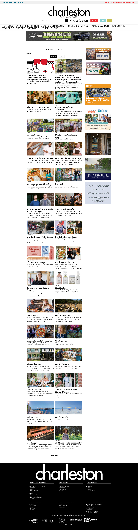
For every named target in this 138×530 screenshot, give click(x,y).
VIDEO (60, 504)
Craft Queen (61, 340)
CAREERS (32, 498)
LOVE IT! (32, 509)
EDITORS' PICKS (91, 490)
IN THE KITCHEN (62, 489)
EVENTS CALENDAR (91, 485)
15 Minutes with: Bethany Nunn (38, 288)
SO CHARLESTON (57, 26)
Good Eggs (32, 442)
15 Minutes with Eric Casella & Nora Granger (40, 210)
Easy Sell (59, 183)
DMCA (71, 525)
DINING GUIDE (62, 485)
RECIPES (61, 490)
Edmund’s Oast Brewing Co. (40, 340)
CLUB (109, 20)
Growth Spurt (33, 134)
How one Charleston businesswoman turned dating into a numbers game (39, 77)
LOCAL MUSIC (62, 507)
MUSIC (89, 487)
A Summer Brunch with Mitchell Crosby (66, 390)
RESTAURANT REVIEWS (64, 486)
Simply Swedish (34, 389)
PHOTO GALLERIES (63, 505)
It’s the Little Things (36, 262)
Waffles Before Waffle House (40, 236)
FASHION (32, 507)
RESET (61, 56)
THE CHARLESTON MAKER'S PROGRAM (13, 2)
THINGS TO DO (38, 26)
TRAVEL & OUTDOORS (13, 28)
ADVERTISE (32, 493)
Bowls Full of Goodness (66, 236)
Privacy (67, 525)
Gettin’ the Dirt (62, 364)
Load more (54, 455)
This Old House (34, 364)
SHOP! (103, 20)
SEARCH (53, 56)
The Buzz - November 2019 (39, 107)
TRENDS (32, 504)
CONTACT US (33, 492)
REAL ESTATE (118, 26)
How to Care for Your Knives (40, 158)
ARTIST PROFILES (91, 486)
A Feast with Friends (64, 209)
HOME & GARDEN (100, 26)
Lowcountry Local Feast (38, 183)
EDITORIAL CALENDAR (35, 496)
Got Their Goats (62, 315)
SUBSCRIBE (94, 20)
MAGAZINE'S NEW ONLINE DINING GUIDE (120, 2)
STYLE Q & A (33, 505)
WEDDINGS (33, 28)
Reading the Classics (64, 262)
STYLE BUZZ (33, 508)
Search (28, 53)
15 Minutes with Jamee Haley (68, 442)
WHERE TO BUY (33, 494)
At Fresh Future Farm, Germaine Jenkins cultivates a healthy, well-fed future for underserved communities (68, 78)
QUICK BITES (62, 487)
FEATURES (7, 26)
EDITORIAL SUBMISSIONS (36, 497)
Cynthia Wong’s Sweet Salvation (65, 108)
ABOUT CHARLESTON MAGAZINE (37, 485)
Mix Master (60, 287)
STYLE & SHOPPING (78, 26)
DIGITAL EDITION (34, 490)
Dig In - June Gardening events (66, 135)
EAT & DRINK (22, 26)
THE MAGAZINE (51, 28)
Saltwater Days (34, 417)
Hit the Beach (61, 417)
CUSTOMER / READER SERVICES (37, 486)
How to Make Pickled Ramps (68, 158)
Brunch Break (33, 315)
